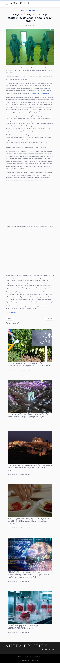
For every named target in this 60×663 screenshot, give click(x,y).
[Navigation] (7, 4)
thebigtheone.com (11, 312)
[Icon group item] (42, 649)
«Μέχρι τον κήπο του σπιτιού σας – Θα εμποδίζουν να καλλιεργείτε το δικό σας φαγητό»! (30, 364)
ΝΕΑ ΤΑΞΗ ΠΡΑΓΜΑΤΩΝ (30, 11)
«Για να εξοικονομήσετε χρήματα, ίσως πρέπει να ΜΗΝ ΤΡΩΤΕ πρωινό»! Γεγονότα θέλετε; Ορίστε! (29, 521)
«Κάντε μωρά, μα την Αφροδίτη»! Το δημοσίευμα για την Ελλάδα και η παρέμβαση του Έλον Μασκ (30, 467)
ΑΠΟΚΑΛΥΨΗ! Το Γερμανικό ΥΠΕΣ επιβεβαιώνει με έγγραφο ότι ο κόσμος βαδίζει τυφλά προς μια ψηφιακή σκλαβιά (28, 574)
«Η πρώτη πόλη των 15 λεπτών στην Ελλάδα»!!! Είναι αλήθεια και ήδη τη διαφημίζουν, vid (29, 415)
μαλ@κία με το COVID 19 (41, 93)
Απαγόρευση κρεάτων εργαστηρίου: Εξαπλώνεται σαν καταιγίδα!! (24, 626)
